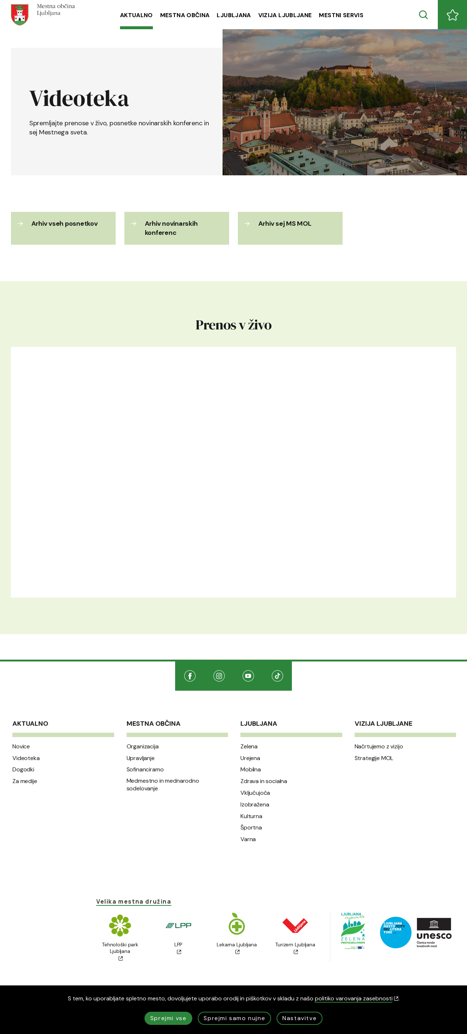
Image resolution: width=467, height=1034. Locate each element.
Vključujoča (255, 793)
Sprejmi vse (168, 1018)
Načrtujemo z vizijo (379, 746)
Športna (251, 827)
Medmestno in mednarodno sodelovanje (163, 784)
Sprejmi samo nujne (234, 1018)
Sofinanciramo (145, 769)
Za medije (24, 781)
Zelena (249, 746)
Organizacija (143, 746)
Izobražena (254, 804)
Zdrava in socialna (263, 781)
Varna (248, 839)
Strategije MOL (374, 758)
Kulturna (251, 816)
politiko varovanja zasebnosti (356, 998)
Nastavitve (299, 1018)
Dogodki (23, 769)
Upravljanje (141, 758)
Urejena (250, 758)
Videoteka (26, 758)
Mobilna (250, 769)
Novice (21, 746)
